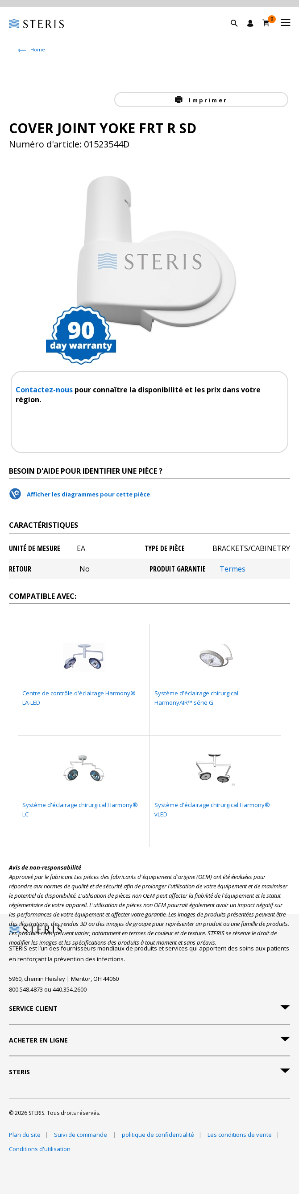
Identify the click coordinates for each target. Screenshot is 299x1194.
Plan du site (25, 1135)
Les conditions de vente (240, 1135)
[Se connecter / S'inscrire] (250, 23)
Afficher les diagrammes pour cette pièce (88, 494)
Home (37, 49)
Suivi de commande (81, 1135)
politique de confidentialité (158, 1135)
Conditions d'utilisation (40, 1149)
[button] (239, 33)
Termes (232, 568)
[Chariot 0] (266, 22)
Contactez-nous (45, 390)
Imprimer (207, 100)
